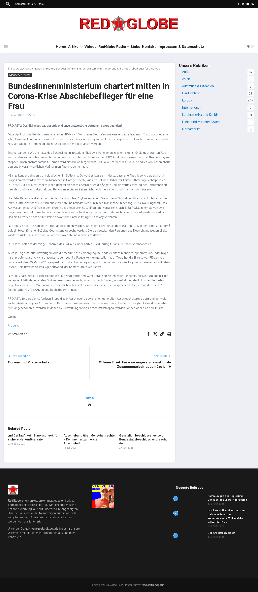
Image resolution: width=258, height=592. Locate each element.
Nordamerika (191, 129)
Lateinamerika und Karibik (200, 115)
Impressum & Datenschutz (181, 46)
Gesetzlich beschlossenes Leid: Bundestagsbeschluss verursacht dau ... (143, 439)
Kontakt (149, 46)
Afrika (186, 72)
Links (135, 46)
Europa (187, 100)
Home (61, 46)
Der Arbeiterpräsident (221, 532)
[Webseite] (89, 405)
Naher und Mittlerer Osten (201, 122)
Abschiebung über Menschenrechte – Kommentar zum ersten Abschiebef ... (89, 439)
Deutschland (23, 68)
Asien (186, 79)
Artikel (75, 46)
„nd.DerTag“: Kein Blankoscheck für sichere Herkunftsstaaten (33, 437)
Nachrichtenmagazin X (154, 584)
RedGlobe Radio (113, 46)
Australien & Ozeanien (198, 86)
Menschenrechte (44, 68)
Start (11, 68)
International (191, 107)
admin (89, 398)
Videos (90, 46)
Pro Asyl (13, 325)
